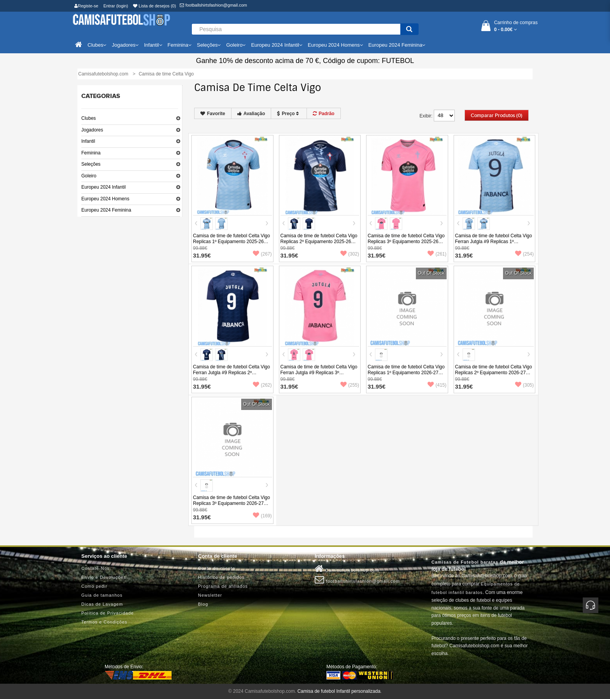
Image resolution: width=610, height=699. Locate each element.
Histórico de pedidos (221, 577)
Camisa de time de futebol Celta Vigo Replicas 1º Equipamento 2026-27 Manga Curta (406, 372)
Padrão (324, 113)
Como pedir (94, 586)
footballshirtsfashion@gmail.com (213, 5)
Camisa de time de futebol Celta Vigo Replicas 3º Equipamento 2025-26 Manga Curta (406, 241)
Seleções (90, 164)
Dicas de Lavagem (102, 604)
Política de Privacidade (107, 613)
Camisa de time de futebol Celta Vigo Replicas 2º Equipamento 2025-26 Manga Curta (319, 241)
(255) (349, 385)
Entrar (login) (115, 6)
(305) (524, 385)
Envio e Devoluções (103, 577)
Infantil (88, 141)
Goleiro (88, 176)
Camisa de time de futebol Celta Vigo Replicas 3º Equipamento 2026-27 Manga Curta (231, 503)
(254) (524, 254)
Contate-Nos (95, 568)
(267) (262, 254)
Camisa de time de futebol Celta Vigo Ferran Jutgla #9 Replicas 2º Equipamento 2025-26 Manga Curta (231, 372)
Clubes (88, 118)
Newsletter (210, 595)
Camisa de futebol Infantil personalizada (338, 691)
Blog (203, 604)
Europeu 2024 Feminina (106, 210)
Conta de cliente (216, 568)
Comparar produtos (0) (496, 115)
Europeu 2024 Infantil (103, 187)
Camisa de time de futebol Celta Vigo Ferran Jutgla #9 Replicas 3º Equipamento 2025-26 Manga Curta (319, 372)
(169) (262, 516)
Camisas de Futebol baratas (464, 562)
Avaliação (251, 113)
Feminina (90, 153)
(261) (437, 254)
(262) (262, 385)
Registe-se (86, 6)
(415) (437, 385)
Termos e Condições (104, 622)
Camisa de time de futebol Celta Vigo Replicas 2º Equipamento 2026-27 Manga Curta (493, 372)
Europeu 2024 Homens (105, 198)
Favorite (212, 113)
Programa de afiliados (223, 586)
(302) (349, 254)
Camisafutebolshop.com (347, 568)
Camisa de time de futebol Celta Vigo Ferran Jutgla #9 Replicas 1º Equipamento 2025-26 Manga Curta (493, 241)
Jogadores (92, 130)
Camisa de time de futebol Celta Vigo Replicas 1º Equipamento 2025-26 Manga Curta (231, 241)
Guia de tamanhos (102, 595)
